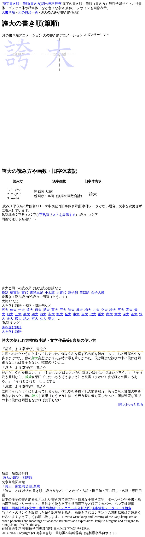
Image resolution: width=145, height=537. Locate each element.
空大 (104, 310)
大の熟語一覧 (28, 12)
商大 (109, 314)
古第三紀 (36, 292)
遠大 (30, 310)
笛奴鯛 (84, 292)
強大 (71, 310)
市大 (51, 314)
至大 (68, 314)
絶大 (26, 318)
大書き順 (8, 12)
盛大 (18, 318)
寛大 (54, 310)
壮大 (43, 318)
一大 (21, 310)
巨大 (63, 310)
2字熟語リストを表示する (56, 215)
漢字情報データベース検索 (111, 508)
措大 (34, 318)
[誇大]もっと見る (130, 404)
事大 (76, 314)
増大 (51, 318)
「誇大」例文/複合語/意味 (21, 486)
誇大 (112, 310)
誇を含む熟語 (12, 327)
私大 (59, 314)
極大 (79, 310)
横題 (5, 292)
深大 (126, 314)
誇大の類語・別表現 (18, 477)
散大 (26, 314)
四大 (34, 314)
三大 (18, 314)
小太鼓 (50, 292)
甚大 (134, 314)
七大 (92, 314)
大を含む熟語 (12, 331)
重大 (101, 314)
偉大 (13, 310)
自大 (84, 314)
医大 (5, 310)
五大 (121, 310)
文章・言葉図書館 (42, 508)
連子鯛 (73, 292)
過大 (38, 310)
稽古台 (15, 292)
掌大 (117, 314)
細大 (10, 314)
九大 (96, 310)
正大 (10, 318)
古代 (25, 292)
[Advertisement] (96, 102)
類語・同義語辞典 (15, 508)
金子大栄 (97, 292)
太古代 (61, 292)
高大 (129, 310)
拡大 (46, 310)
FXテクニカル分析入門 (74, 508)
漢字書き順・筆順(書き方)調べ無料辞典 (32, 3)
